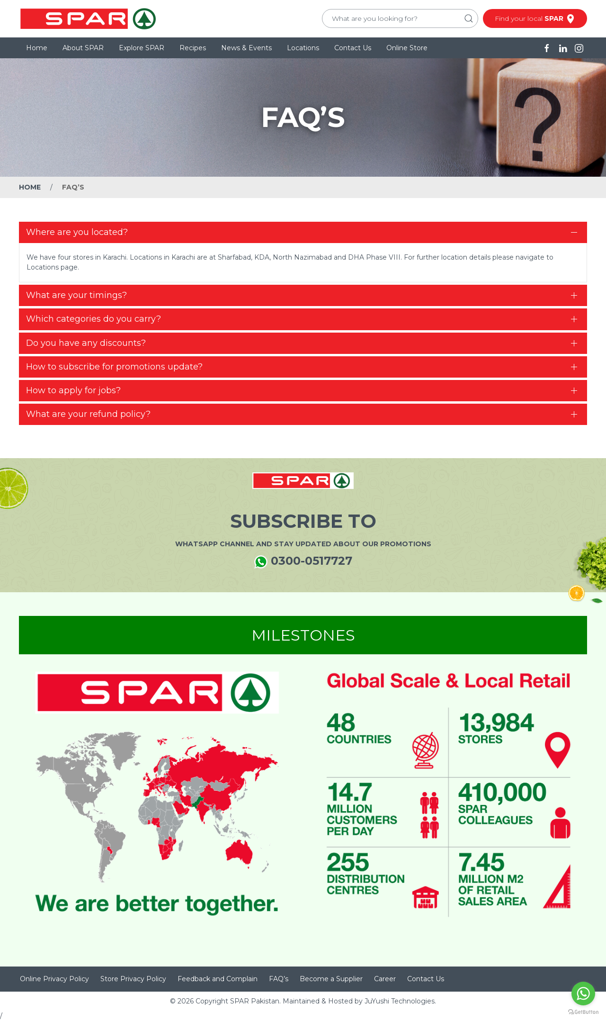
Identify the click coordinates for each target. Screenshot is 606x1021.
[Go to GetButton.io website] (583, 1011)
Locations (303, 48)
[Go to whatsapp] (583, 993)
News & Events (246, 48)
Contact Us (352, 48)
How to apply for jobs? (73, 390)
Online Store (407, 48)
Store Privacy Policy (133, 979)
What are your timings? (76, 295)
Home (36, 48)
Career (385, 979)
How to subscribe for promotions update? (114, 366)
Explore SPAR (141, 48)
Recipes (192, 48)
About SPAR (83, 48)
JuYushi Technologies (400, 1001)
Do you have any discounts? (86, 343)
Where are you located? (77, 232)
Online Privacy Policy (54, 979)
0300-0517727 (303, 561)
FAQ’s (278, 979)
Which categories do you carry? (93, 319)
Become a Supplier (331, 979)
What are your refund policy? (88, 414)
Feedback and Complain (218, 979)
